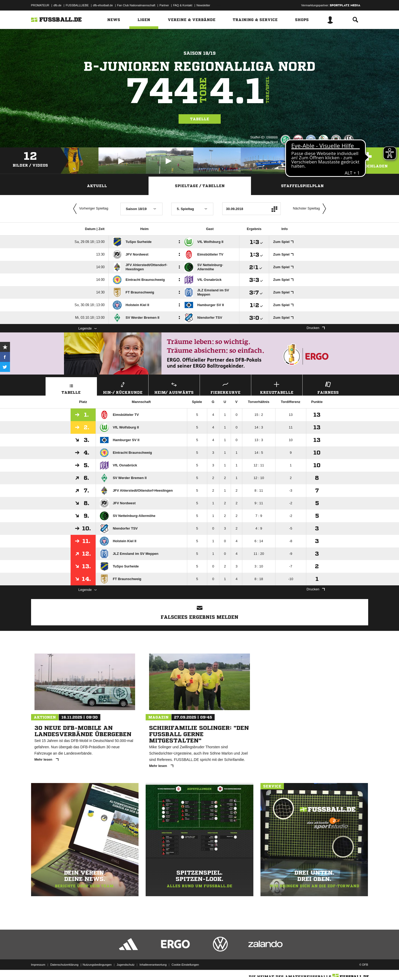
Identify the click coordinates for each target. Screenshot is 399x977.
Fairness (328, 387)
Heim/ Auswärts (174, 387)
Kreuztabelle (277, 387)
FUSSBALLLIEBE (77, 5)
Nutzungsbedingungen (97, 964)
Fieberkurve (225, 387)
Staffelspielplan (302, 186)
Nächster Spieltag (311, 208)
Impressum (38, 964)
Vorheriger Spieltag (90, 208)
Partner (164, 5)
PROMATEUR (40, 5)
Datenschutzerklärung (64, 964)
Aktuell (97, 186)
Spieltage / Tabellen (200, 186)
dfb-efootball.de (103, 5)
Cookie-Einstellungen (185, 964)
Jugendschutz (126, 964)
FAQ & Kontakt (182, 5)
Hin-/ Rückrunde (123, 387)
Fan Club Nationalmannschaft (136, 5)
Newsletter (203, 5)
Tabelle (199, 119)
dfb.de (57, 5)
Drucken (315, 328)
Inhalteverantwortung (153, 964)
